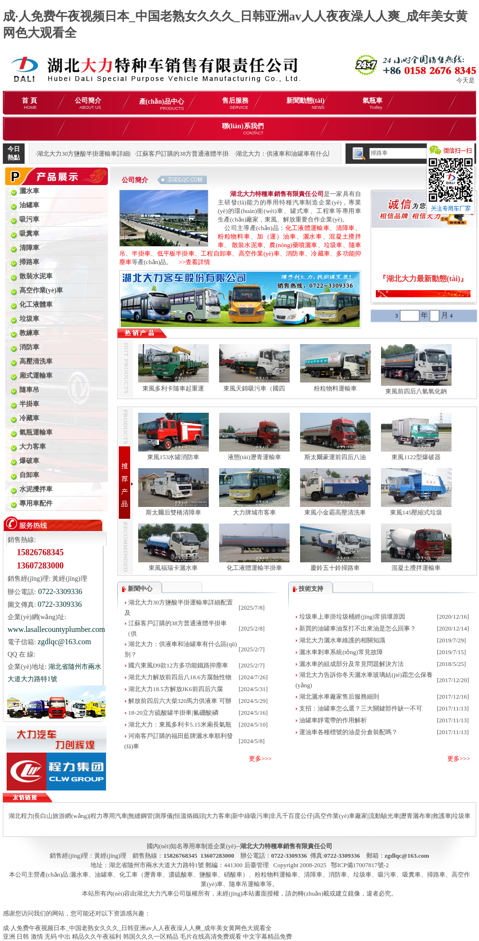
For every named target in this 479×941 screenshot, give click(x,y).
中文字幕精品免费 (267, 936)
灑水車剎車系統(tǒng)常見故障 (340, 652)
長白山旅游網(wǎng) (61, 815)
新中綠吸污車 (250, 815)
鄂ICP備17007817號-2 (360, 865)
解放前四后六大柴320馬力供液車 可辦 (179, 700)
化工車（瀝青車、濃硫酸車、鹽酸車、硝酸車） (183, 874)
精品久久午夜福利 (96, 936)
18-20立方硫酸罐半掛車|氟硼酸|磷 (173, 712)
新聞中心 (140, 588)
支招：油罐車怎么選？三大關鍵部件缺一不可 (360, 708)
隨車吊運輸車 (247, 884)
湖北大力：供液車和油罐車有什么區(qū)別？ (296, 153)
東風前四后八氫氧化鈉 (416, 391)
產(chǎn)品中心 (161, 104)
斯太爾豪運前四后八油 (335, 457)
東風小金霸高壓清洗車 (335, 512)
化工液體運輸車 (307, 227)
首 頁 (29, 103)
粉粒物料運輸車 (335, 388)
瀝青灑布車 (415, 815)
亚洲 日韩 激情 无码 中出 (37, 936)
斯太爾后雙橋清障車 (173, 512)
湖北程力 (21, 815)
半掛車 (141, 253)
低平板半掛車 (176, 253)
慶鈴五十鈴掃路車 (335, 567)
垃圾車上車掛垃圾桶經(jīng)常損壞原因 (352, 616)
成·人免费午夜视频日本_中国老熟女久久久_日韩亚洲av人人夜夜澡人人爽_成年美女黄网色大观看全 (137, 928)
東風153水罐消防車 (173, 457)
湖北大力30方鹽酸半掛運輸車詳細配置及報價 (98, 153)
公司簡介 (88, 103)
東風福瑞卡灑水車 (173, 567)
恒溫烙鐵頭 (189, 815)
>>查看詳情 (191, 262)
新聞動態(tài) (305, 103)
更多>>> (260, 758)
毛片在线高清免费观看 (210, 936)
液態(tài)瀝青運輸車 (254, 457)
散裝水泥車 (247, 245)
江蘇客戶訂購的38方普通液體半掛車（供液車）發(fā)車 (211, 153)
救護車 (442, 815)
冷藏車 (320, 253)
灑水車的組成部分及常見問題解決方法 (351, 663)
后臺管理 (256, 865)
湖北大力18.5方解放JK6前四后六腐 (175, 688)
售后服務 (235, 103)
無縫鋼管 (140, 815)
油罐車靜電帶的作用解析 (333, 720)
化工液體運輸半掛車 (254, 567)
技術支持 (311, 588)
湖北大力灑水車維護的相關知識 (342, 640)
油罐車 (104, 874)
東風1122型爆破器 (416, 457)
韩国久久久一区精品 (150, 936)
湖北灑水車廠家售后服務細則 (339, 696)
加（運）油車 (276, 236)
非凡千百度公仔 (291, 815)
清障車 (345, 227)
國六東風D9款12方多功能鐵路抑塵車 (178, 665)
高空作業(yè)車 (259, 253)
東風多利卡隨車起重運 (173, 388)
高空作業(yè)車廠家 (340, 815)
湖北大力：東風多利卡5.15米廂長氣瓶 (179, 724)
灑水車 (312, 236)
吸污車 (387, 874)
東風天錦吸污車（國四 (254, 388)
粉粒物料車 (234, 236)
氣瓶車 (372, 103)
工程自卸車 (216, 253)
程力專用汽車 (108, 815)
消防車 (295, 253)
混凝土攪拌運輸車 (416, 567)
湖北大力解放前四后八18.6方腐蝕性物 (179, 677)
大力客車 (218, 815)
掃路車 (436, 874)
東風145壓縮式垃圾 (416, 512)
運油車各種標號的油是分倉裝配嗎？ (348, 732)
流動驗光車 (384, 815)
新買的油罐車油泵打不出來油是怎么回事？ (357, 628)
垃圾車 (333, 245)
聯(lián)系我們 (243, 129)
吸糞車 (411, 874)
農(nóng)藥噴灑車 (293, 245)
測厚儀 (163, 815)
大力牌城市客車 (254, 512)
